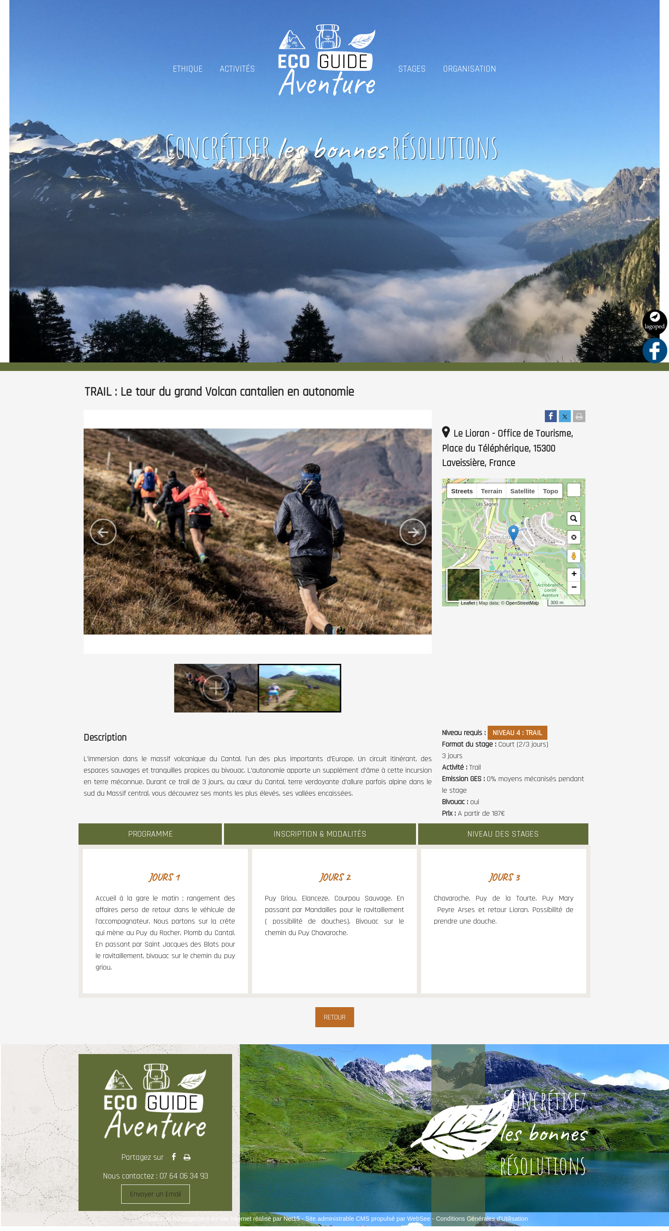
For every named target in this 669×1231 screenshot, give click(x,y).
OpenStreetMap (522, 602)
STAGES (412, 69)
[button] (573, 490)
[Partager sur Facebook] (551, 417)
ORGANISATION (469, 69)
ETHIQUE (188, 69)
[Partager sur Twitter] (565, 417)
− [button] (574, 588)
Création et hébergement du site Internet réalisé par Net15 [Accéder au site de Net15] (220, 1218)
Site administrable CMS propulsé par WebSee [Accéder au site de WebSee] (367, 1218)
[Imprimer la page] (579, 417)
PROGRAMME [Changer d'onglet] (150, 834)
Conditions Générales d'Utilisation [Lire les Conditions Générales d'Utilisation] (482, 1218)
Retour (335, 1017)
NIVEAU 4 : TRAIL (517, 733)
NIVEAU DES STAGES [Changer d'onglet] (503, 834)
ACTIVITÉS (237, 69)
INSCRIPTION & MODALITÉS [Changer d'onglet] (319, 834)
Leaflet (468, 602)
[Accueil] (327, 68)
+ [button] (574, 574)
